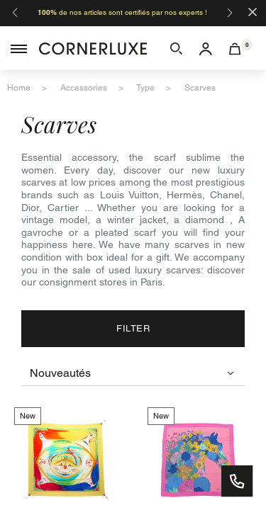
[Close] (252, 11)
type (145, 88)
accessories (83, 88)
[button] (176, 48)
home (19, 88)
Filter (133, 328)
